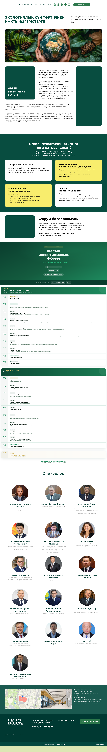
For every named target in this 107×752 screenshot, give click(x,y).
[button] (90, 721)
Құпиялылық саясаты (48, 744)
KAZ (94, 4)
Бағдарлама (35, 4)
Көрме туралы (24, 4)
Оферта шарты (61, 744)
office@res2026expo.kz (43, 726)
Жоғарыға (100, 744)
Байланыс (46, 4)
